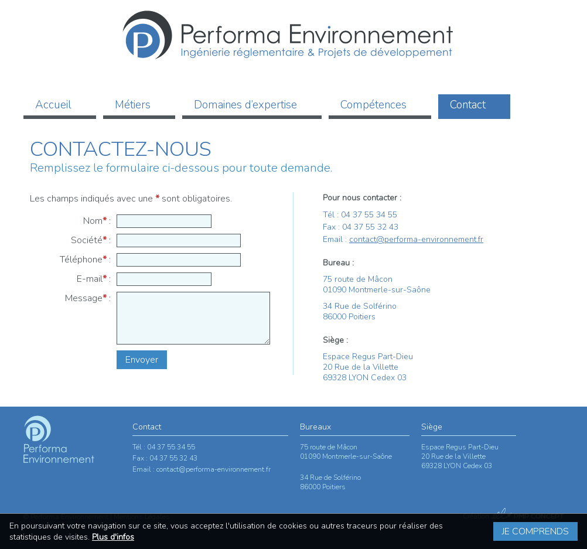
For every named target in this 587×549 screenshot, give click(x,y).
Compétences (373, 104)
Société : (91, 240)
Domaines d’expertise (245, 104)
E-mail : (94, 278)
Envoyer (141, 359)
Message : (88, 298)
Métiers (133, 104)
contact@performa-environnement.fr (416, 239)
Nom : (97, 220)
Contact (468, 104)
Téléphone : (85, 259)
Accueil (53, 104)
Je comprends (535, 531)
